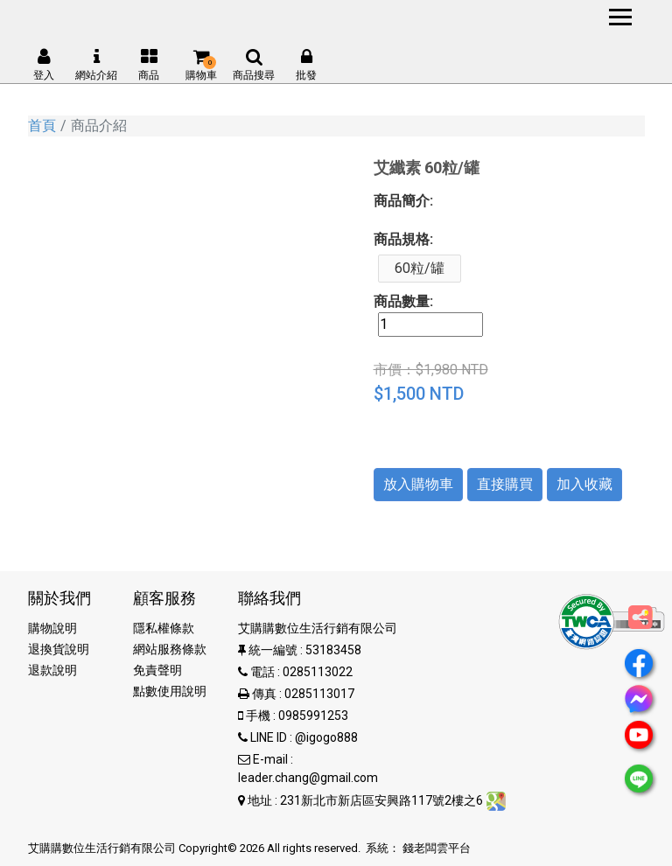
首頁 (42, 125)
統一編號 (273, 650)
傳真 (264, 694)
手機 (258, 716)
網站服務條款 (169, 649)
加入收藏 (584, 484)
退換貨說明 (58, 649)
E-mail (270, 759)
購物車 (201, 64)
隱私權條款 (163, 628)
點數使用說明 (169, 691)
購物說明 (52, 628)
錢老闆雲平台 (436, 848)
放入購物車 (418, 484)
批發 (306, 64)
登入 (43, 64)
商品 (148, 64)
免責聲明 (157, 670)
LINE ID (268, 737)
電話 (262, 672)
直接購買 (505, 484)
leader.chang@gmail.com (308, 778)
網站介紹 (96, 64)
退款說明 (52, 670)
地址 (260, 800)
